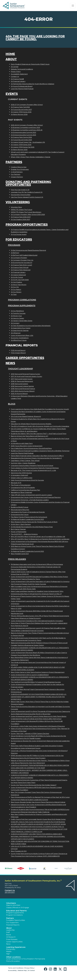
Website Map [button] (22, 970)
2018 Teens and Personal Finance (23, 389)
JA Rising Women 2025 (19, 149)
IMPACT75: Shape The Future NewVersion (26, 212)
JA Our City (15, 287)
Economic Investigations (19, 338)
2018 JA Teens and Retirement (22, 381)
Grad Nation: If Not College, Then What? (25, 460)
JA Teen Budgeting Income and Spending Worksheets (30, 326)
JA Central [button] (31, 970)
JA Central (14, 67)
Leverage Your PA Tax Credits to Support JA (26, 192)
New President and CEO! (20, 554)
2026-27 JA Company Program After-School (27, 105)
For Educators (19, 239)
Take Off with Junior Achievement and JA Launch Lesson (31, 495)
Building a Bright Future (19, 507)
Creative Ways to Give (18, 167)
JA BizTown (15, 253)
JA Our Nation (16, 289)
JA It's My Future (17, 277)
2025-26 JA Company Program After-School (27, 125)
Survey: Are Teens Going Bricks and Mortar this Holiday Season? (33, 785)
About (11, 59)
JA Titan (14, 294)
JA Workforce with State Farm (22, 443)
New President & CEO (19, 851)
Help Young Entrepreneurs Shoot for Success (27, 480)
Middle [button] (8, 951)
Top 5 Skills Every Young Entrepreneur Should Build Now (31, 448)
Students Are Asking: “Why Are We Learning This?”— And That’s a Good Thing (38, 434)
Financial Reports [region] (12, 925)
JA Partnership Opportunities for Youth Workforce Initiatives (32, 84)
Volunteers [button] (11, 903)
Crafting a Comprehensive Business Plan (25, 490)
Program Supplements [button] (15, 913)
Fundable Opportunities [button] (15, 920)
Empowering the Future (19, 514)
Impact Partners (17, 177)
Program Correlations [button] (14, 915)
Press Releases (17, 559)
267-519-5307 (10, 892)
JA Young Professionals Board (21, 86)
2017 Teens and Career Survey (21, 379)
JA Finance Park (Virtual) (19, 267)
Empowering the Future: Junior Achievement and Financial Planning (36, 497)
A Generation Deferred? (19, 475)
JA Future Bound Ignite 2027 (21, 109)
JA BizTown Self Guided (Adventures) (24, 255)
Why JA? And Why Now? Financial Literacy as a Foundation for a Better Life (38, 536)
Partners (14, 162)
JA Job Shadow (16, 282)
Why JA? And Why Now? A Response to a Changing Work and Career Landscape (40, 539)
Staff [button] (8, 932)
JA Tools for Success (18, 313)
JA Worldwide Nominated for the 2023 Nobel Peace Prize (32, 527)
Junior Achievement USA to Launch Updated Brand (30, 675)
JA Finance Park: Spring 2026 (21, 137)
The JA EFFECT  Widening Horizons (24, 534)
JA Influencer (16, 333)
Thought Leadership (20, 368)
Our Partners (15, 174)
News (10, 363)
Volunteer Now (16, 207)
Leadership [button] (10, 930)
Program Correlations (22, 300)
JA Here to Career (17, 318)
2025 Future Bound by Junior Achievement (26, 446)
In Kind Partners (16, 172)
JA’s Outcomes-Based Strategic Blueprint (26, 416)
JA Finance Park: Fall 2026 (20, 107)
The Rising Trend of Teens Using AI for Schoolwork (29, 517)
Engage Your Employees (20, 169)
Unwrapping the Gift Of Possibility (23, 487)
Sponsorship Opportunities (20, 195)
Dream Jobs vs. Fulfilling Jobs (21, 478)
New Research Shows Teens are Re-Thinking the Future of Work (34, 522)
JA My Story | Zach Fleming (21, 524)
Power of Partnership (18, 532)
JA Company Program (19, 258)
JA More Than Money (18, 285)
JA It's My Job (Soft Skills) (20, 280)
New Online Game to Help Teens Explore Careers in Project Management (37, 672)
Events (12, 93)
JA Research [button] (11, 937)
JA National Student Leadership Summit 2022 (27, 551)
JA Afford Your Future (18, 340)
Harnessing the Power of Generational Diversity (28, 512)
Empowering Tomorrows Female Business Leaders (30, 500)
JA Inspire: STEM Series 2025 (21, 145)
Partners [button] (10, 918)
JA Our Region (16, 292)
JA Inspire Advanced (18, 275)
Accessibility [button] (12, 970)
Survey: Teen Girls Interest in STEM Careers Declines (30, 733)
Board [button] (8, 935)
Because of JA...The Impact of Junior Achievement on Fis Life (33, 470)
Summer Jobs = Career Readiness (23, 463)
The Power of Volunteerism (21, 485)
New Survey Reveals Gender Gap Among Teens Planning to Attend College (38, 802)
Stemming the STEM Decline (21, 473)
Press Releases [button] (11, 939)
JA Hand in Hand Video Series (21, 321)
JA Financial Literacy (18, 81)
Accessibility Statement (19, 74)
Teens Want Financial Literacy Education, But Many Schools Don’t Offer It (37, 456)
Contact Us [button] (10, 890)
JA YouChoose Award (18, 234)
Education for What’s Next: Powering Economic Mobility (31, 424)
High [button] (8, 954)
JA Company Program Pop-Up (22, 260)
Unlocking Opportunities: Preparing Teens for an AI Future (32, 465)
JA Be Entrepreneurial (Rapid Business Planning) (28, 250)
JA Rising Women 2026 (19, 114)
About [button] (9, 928)
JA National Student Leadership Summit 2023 (27, 519)
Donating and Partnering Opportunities (28, 183)
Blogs (11, 404)
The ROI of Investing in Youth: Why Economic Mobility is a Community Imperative (40, 426)
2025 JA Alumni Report (19, 393)
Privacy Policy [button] (29, 968)
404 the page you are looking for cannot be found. (35, 38)
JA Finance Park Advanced (20, 270)
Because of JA (16, 483)
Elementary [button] (10, 949)
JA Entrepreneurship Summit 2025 (23, 135)
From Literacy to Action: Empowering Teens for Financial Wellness (35, 468)
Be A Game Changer (18, 529)
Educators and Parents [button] (16, 911)
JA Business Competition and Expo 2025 (25, 127)
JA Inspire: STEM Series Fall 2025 (22, 147)
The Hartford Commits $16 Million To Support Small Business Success (36, 682)
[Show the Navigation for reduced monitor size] (72, 5)
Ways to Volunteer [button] (13, 905)
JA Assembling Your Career (20, 328)
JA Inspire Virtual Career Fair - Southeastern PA (28, 142)
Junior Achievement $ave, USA (22, 335)
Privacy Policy (16, 71)
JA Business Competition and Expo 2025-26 (26, 130)
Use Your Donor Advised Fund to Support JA (27, 197)
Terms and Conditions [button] (15, 968)
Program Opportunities (27, 224)
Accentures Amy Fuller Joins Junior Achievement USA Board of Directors (38, 726)
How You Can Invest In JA (20, 190)
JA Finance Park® (17, 79)
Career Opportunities (25, 358)
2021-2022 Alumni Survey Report (22, 391)
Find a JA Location (13, 961)
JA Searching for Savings (19, 330)
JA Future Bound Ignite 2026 (21, 140)
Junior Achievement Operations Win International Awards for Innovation (37, 621)
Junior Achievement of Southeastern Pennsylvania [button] (25, 959)
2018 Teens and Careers (19, 384)
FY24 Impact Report (18, 353)
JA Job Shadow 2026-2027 (20, 219)
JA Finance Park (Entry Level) (21, 265)
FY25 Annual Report (18, 350)
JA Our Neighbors (17, 311)
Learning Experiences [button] (15, 947)
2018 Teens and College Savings (22, 386)
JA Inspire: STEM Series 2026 (21, 112)
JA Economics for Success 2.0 (21, 262)
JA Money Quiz (16, 316)
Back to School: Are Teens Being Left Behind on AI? (29, 436)
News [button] (8, 944)
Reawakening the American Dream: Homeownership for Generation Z (36, 458)
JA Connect (15, 323)
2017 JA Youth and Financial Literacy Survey (26, 376)
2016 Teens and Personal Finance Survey (25, 374)
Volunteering (18, 202)
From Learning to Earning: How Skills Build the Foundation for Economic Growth (40, 409)
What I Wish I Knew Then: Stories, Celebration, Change (30, 157)
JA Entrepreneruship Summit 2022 (23, 132)
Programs (14, 245)
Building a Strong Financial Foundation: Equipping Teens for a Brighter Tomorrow (40, 451)
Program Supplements (21, 305)
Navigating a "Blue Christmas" (21, 492)
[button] (46, 969)
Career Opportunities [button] (14, 942)
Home (10, 54)
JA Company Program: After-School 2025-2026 (28, 214)
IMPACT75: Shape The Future (21, 210)
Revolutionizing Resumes (20, 510)
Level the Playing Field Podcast (22, 89)
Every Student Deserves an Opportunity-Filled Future (30, 64)
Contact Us (15, 76)
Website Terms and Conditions (22, 69)
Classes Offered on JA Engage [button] (17, 907)
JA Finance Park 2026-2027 (21, 217)
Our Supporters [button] (12, 922)
